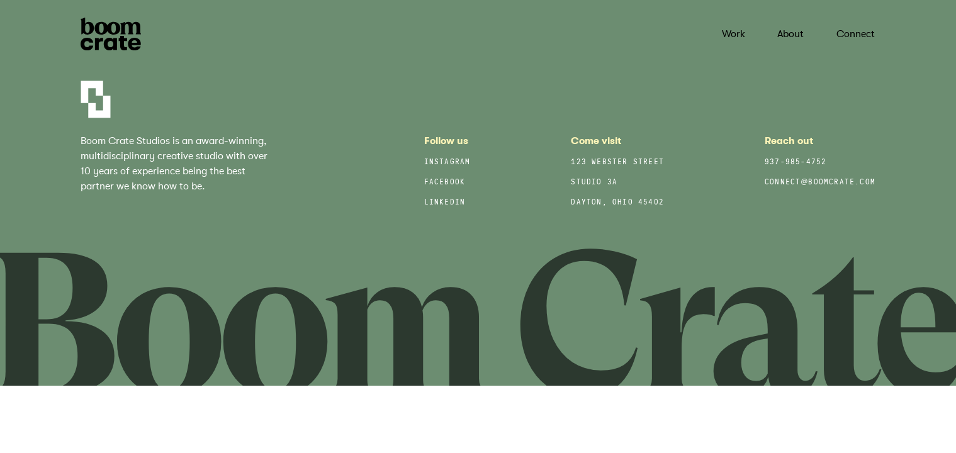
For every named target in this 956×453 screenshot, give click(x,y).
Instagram (447, 162)
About (790, 34)
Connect (855, 34)
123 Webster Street (617, 162)
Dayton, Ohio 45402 (617, 202)
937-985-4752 (795, 162)
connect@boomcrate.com (820, 182)
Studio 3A (594, 182)
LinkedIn (445, 202)
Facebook (445, 182)
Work (733, 34)
